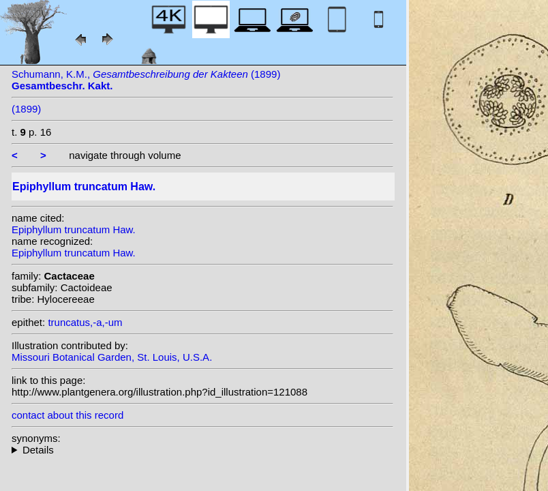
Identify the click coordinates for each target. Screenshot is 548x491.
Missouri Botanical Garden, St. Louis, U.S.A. (112, 357)
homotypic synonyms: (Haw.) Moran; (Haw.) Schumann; (202, 450)
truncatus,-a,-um (85, 322)
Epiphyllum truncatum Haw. (74, 229)
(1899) (26, 109)
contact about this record (67, 415)
